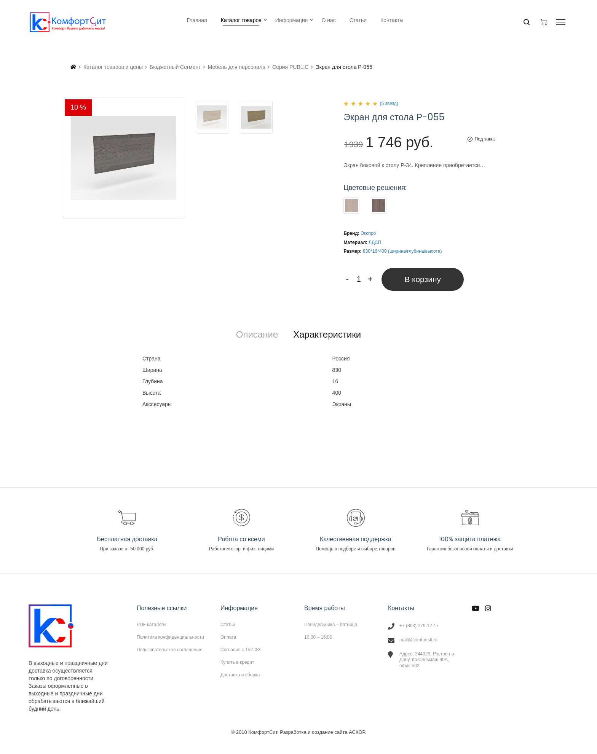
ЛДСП (375, 242)
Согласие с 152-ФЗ (240, 649)
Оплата (228, 637)
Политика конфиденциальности (170, 637)
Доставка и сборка (240, 674)
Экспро (368, 233)
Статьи (227, 624)
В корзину (422, 279)
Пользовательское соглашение (170, 649)
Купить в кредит (237, 662)
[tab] (257, 334)
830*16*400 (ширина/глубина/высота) (402, 251)
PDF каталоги (151, 624)
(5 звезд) (389, 103)
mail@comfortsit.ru (418, 639)
